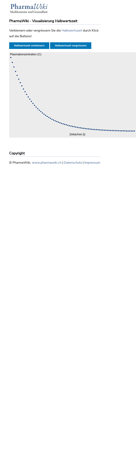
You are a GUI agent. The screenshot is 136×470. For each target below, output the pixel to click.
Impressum (92, 162)
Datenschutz (73, 162)
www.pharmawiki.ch (47, 162)
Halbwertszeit (72, 30)
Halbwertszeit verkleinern (29, 45)
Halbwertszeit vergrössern (71, 45)
